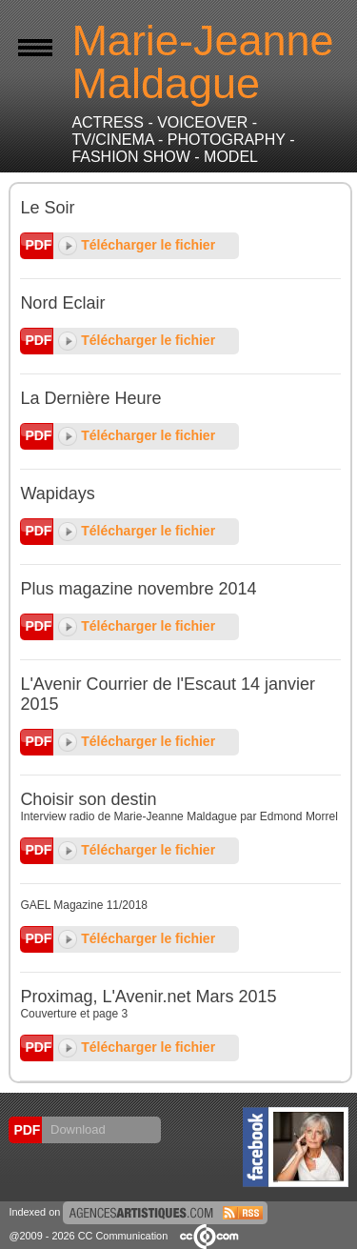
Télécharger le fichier (136, 244)
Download (76, 1129)
